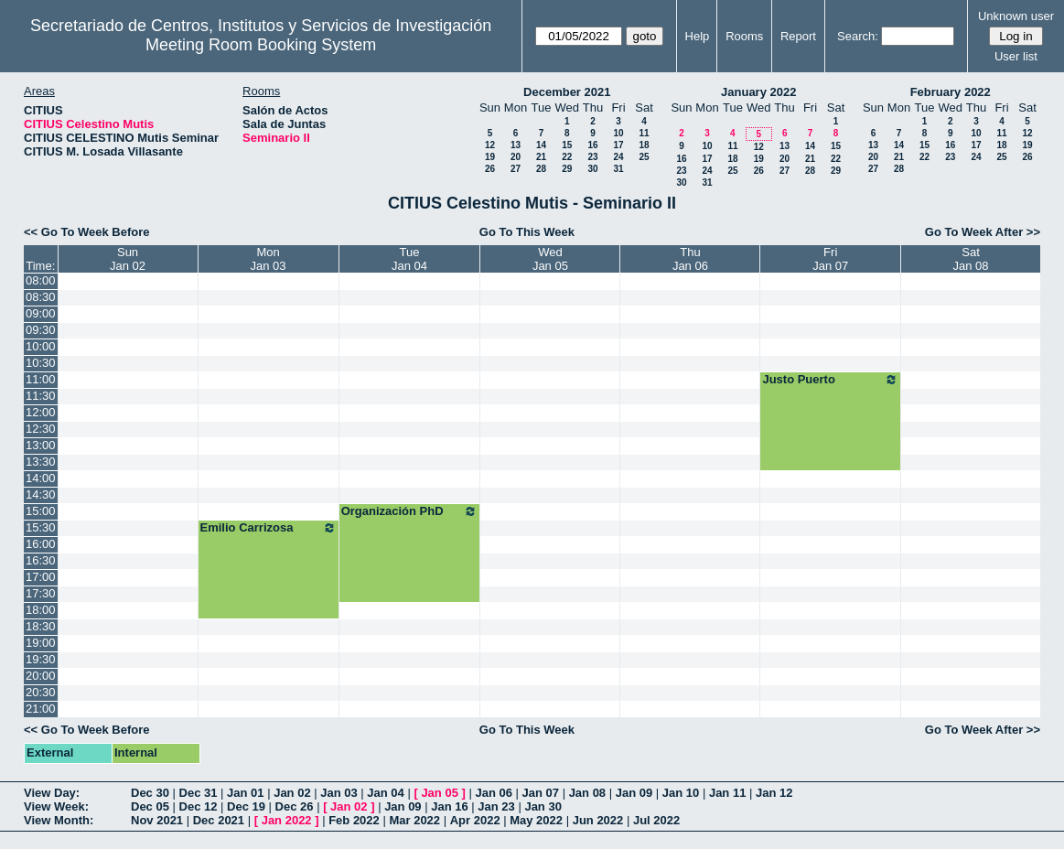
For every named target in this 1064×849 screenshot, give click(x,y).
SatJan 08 (970, 259)
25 (644, 157)
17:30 (41, 593)
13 (516, 145)
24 (618, 157)
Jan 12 (774, 793)
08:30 (41, 297)
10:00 (41, 346)
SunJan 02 (127, 259)
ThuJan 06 (690, 259)
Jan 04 (385, 793)
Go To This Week (527, 232)
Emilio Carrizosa (268, 528)
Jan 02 (292, 793)
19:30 (41, 659)
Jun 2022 (598, 820)
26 (490, 169)
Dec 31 (198, 793)
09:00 (41, 313)
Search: (857, 36)
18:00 (41, 610)
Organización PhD (409, 511)
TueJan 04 (409, 259)
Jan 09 (634, 793)
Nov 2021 (157, 820)
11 (644, 133)
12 (490, 145)
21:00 (41, 708)
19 (490, 157)
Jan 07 (540, 793)
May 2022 (536, 820)
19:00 (41, 643)
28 (541, 169)
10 (618, 133)
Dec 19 (246, 806)
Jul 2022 (656, 820)
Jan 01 (245, 793)
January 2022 (758, 92)
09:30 (41, 330)
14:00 (41, 478)
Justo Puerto (830, 379)
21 (541, 157)
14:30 (41, 494)
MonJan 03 (268, 259)
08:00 (41, 280)
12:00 (41, 412)
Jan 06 (493, 793)
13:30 (41, 461)
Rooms (744, 36)
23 (592, 157)
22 (567, 157)
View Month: (58, 820)
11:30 (41, 396)
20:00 (41, 675)
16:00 (41, 544)
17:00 (41, 577)
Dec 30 (150, 793)
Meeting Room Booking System (260, 45)
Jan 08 (587, 793)
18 (644, 145)
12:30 (41, 428)
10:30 (41, 363)
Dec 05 (150, 806)
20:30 (41, 692)
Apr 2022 (475, 820)
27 (516, 169)
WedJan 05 (550, 259)
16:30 (41, 560)
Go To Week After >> (982, 232)
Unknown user (1016, 16)
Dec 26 (294, 806)
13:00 (41, 445)
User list (1015, 56)
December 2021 (566, 92)
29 (567, 169)
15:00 (41, 511)
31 (618, 169)
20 (516, 157)
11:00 (41, 379)
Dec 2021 (218, 820)
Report (798, 36)
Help (697, 36)
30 (592, 169)
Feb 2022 (354, 820)
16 (592, 145)
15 (567, 145)
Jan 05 (439, 793)
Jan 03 (338, 793)
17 (618, 145)
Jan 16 (449, 806)
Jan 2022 (287, 820)
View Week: (56, 806)
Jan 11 (727, 793)
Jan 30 (542, 806)
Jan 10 (680, 793)
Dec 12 (198, 806)
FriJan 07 (830, 259)
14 (541, 145)
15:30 (41, 527)
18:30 (41, 626)
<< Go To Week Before (87, 232)
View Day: (52, 793)
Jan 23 (496, 806)
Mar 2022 (414, 820)
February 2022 (950, 92)
